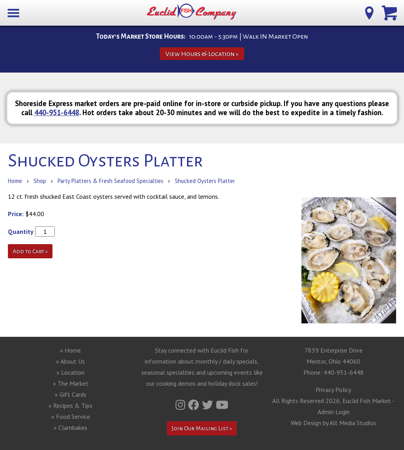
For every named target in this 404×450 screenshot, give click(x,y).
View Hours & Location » (202, 54)
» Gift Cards (70, 394)
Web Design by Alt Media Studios (333, 423)
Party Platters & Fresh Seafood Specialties (110, 181)
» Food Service (70, 416)
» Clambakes (70, 427)
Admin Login (334, 412)
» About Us (70, 361)
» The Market (70, 383)
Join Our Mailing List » (202, 428)
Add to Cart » (30, 251)
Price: (16, 214)
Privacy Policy (333, 390)
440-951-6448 (56, 112)
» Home (70, 350)
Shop (40, 181)
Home (15, 181)
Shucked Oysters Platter (205, 181)
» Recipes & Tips (70, 405)
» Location (70, 372)
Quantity (21, 231)
